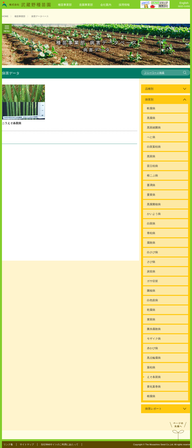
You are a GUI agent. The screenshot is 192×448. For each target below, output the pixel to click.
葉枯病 (151, 367)
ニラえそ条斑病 (11, 123)
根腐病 (151, 396)
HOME (5, 16)
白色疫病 (152, 300)
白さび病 (152, 252)
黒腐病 (151, 117)
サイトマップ (27, 444)
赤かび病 (152, 348)
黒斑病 (151, 156)
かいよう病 (154, 213)
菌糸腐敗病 (154, 329)
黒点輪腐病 (154, 357)
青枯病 (151, 233)
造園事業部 (86, 4)
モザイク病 (154, 338)
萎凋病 (151, 185)
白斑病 (151, 223)
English (184, 4)
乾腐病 (151, 309)
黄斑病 (151, 319)
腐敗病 (151, 242)
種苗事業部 (65, 4)
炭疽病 (151, 271)
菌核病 (151, 290)
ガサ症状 (152, 281)
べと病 (151, 137)
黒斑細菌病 (154, 127)
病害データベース (40, 16)
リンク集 (8, 444)
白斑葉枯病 (154, 146)
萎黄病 (151, 194)
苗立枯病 (152, 165)
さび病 (151, 261)
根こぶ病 (152, 175)
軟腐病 (151, 108)
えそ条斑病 (154, 376)
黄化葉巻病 (154, 386)
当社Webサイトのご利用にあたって (59, 444)
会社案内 (105, 4)
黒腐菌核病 (154, 204)
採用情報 (124, 4)
